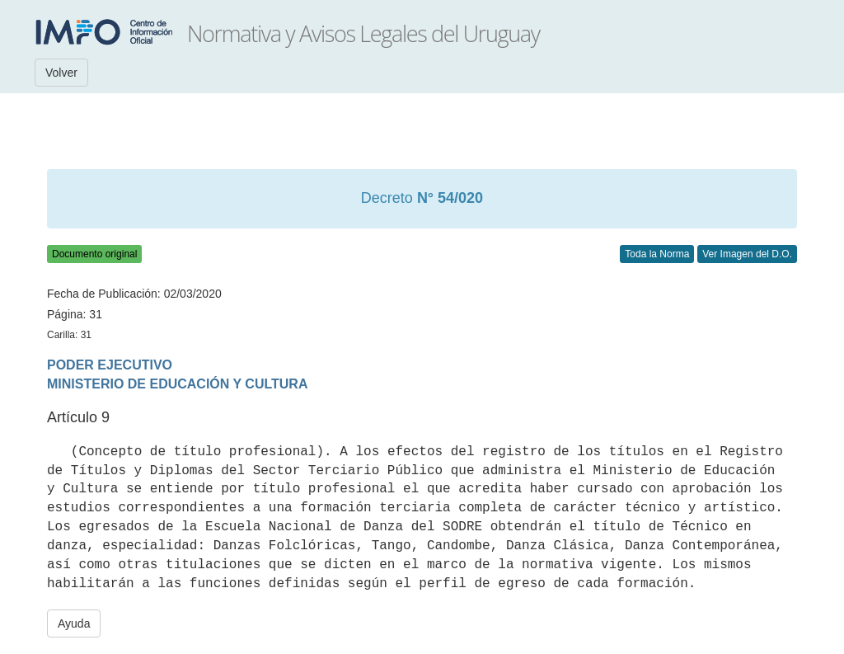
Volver (61, 72)
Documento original (94, 254)
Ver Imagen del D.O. (747, 254)
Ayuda (74, 623)
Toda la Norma (657, 254)
